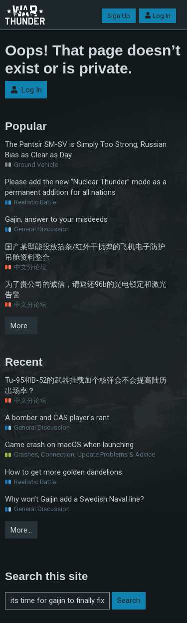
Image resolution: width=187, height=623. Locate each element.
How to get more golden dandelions (63, 472)
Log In (158, 15)
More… (21, 325)
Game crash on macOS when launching (69, 444)
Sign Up (118, 15)
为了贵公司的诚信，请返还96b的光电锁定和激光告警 (86, 289)
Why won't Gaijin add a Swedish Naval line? (74, 499)
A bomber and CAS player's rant (57, 417)
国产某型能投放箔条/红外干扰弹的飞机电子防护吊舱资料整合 (85, 252)
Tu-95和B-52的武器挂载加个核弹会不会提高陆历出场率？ (86, 385)
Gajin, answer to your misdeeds (56, 219)
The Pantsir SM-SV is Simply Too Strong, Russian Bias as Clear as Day (86, 149)
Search (128, 600)
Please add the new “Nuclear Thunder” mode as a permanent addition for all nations (86, 187)
